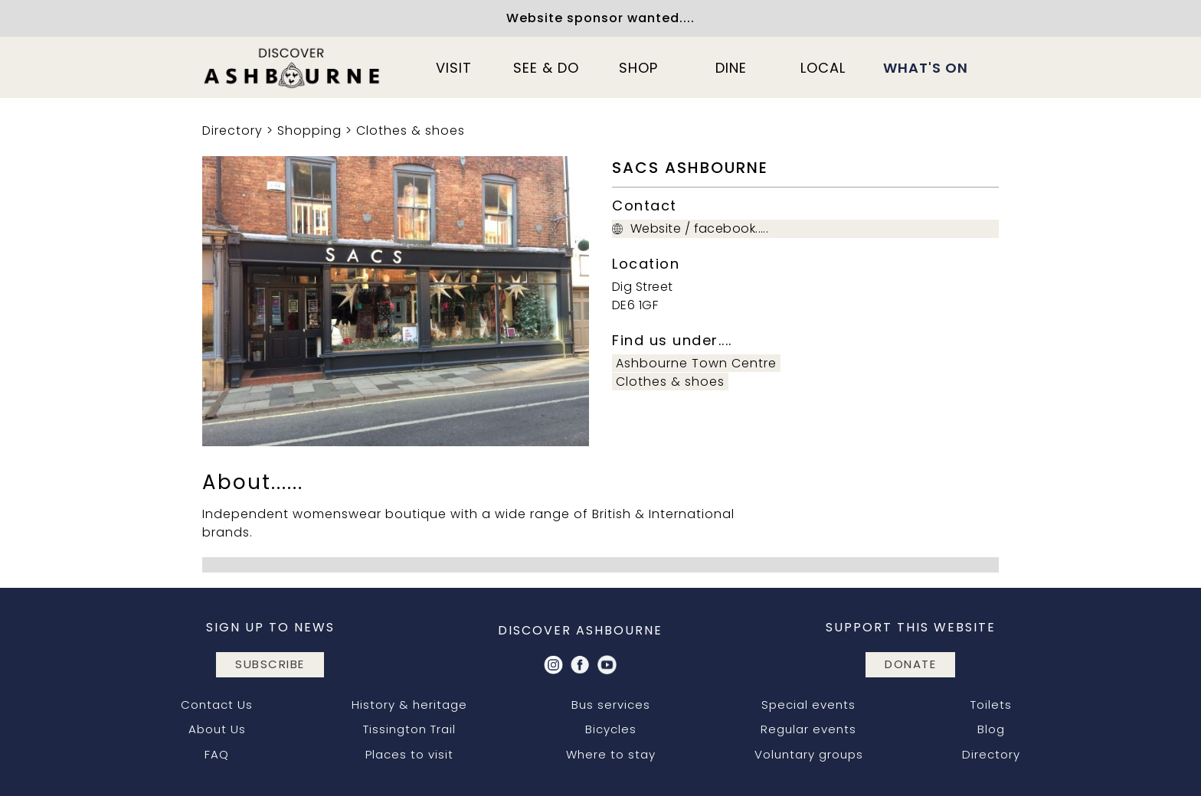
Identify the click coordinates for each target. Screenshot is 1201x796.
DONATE (910, 664)
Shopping (309, 130)
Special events (808, 704)
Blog (991, 729)
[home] (292, 67)
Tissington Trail (409, 729)
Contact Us (217, 704)
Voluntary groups (808, 754)
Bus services (610, 704)
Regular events (808, 729)
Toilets (991, 704)
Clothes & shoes (410, 130)
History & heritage (409, 704)
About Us (217, 729)
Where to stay (611, 754)
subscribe (270, 664)
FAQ (217, 754)
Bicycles (610, 729)
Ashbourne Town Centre (696, 363)
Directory (232, 130)
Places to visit (409, 754)
